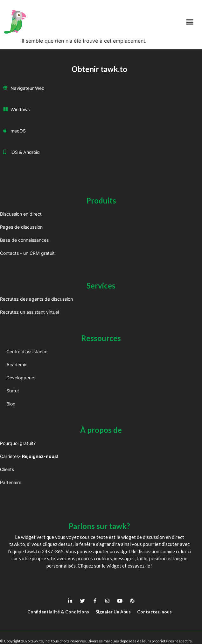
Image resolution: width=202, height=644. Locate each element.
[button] (190, 22)
